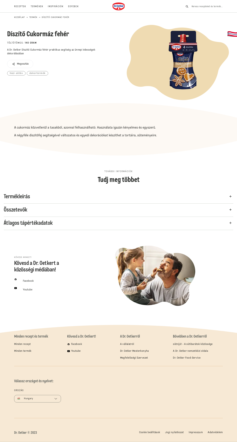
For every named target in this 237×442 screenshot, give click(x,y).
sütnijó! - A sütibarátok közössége (193, 344)
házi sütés (16, 73)
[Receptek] (22, 6)
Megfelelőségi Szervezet (134, 358)
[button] (20, 64)
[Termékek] (39, 6)
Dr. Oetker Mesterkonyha (134, 351)
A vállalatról (127, 344)
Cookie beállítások (149, 432)
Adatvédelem (215, 432)
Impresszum (196, 432)
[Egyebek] (75, 6)
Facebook (76, 344)
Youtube (76, 351)
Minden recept (22, 344)
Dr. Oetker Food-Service (187, 358)
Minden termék (22, 351)
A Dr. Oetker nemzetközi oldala (190, 351)
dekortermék (37, 73)
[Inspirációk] (58, 6)
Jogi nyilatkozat (174, 432)
